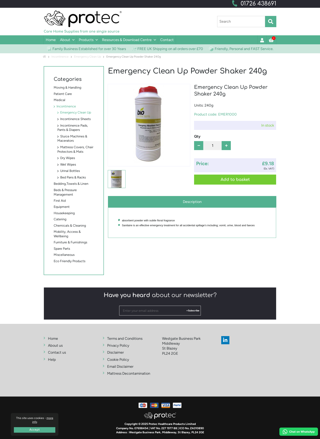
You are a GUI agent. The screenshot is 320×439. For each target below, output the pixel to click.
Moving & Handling (67, 87)
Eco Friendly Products (69, 261)
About (65, 40)
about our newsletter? (160, 295)
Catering (60, 219)
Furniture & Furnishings (70, 242)
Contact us (57, 352)
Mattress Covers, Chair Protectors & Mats (75, 149)
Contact (167, 40)
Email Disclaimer (120, 366)
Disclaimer (115, 352)
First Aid (60, 201)
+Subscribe (192, 310)
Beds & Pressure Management (65, 192)
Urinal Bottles (70, 171)
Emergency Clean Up (75, 112)
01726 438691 (258, 3)
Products (86, 40)
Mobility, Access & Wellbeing (67, 234)
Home (51, 40)
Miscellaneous (64, 255)
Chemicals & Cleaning (70, 225)
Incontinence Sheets (75, 119)
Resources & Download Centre (127, 40)
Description (192, 201)
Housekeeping (64, 213)
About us (55, 345)
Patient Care (63, 94)
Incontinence (66, 106)
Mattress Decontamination (128, 373)
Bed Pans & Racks (73, 177)
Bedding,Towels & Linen (71, 184)
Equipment (62, 207)
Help (52, 359)
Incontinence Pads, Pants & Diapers (72, 128)
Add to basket (235, 179)
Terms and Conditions (124, 338)
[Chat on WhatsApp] (298, 432)
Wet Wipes (68, 164)
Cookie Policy (118, 359)
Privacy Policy (118, 345)
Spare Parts (62, 249)
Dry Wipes (67, 158)
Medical (59, 100)
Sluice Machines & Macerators (72, 138)
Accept (34, 429)
